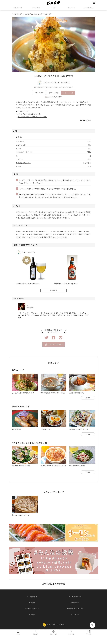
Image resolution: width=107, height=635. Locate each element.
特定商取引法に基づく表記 (75, 609)
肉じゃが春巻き (16, 429)
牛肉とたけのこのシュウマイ (20, 515)
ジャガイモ (20, 141)
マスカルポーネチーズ (24, 152)
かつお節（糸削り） (23, 163)
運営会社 (32, 615)
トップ (53, 8)
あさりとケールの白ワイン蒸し (21, 465)
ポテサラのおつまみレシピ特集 (29, 114)
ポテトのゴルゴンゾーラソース (78, 429)
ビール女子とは (32, 597)
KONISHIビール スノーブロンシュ (28, 284)
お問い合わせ (75, 603)
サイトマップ (75, 615)
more (88, 398)
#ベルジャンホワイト (61, 87)
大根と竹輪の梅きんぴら (76, 393)
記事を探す (36, 631)
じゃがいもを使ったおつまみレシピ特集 (32, 117)
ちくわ (18, 148)
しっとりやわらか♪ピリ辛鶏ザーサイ (23, 393)
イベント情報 (36, 8)
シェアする (71, 631)
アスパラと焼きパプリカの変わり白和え (53, 393)
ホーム (18, 631)
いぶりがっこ (21, 145)
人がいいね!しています (53, 97)
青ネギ (18, 166)
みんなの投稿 (53, 631)
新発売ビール (18, 8)
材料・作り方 (39, 93)
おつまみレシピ (17, 14)
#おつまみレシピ (39, 87)
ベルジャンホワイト (49, 82)
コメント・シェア (68, 93)
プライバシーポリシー (32, 609)
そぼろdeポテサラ (46, 429)
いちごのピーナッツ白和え (77, 465)
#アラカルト (50, 87)
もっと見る (53, 290)
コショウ (19, 159)
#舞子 (71, 87)
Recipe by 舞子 (85, 120)
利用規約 (32, 603)
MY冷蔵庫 (89, 631)
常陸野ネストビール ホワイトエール (66, 284)
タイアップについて (75, 597)
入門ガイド (71, 8)
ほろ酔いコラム (89, 8)
